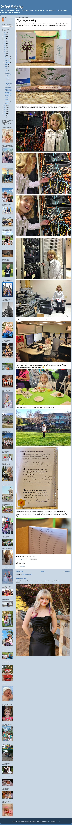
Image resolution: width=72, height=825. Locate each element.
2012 (5, 107)
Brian (5, 19)
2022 (5, 40)
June (6, 68)
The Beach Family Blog (11, 7)
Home (43, 571)
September (7, 62)
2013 (5, 105)
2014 (5, 55)
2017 (5, 49)
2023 (5, 38)
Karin (5, 20)
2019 (5, 45)
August (6, 64)
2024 (5, 36)
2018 (5, 47)
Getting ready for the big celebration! (8, 84)
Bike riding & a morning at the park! (8, 74)
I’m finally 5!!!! (8, 95)
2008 (5, 115)
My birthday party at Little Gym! (8, 90)
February (7, 101)
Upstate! (6, 97)
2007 (5, 117)
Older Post (66, 571)
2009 (5, 113)
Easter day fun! (8, 87)
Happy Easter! (8, 81)
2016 (5, 51)
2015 (5, 53)
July (6, 66)
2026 (5, 32)
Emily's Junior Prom (21, 578)
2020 (5, 43)
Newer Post (19, 571)
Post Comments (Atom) (27, 574)
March (6, 99)
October (7, 60)
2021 (5, 41)
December (7, 56)
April (6, 72)
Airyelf (48, 821)
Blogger (57, 821)
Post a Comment (21, 566)
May (6, 70)
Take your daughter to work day (8, 78)
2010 (5, 111)
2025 (5, 34)
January (7, 103)
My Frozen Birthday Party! (8, 93)
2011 (5, 109)
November (7, 58)
